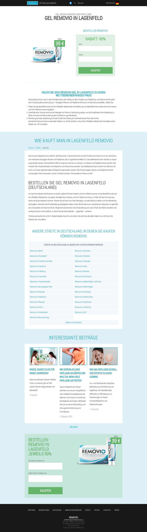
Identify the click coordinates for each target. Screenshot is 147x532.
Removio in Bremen (82, 271)
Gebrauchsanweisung (73, 510)
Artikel (97, 510)
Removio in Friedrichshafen (40, 281)
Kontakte (107, 510)
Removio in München (83, 250)
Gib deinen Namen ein (36, 461)
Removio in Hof (80, 312)
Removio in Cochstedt (38, 276)
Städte (87, 510)
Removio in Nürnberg (83, 291)
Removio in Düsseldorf (38, 256)
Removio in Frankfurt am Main (41, 261)
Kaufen (95, 70)
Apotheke (31, 510)
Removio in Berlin (36, 250)
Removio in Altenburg (83, 307)
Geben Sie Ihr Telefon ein (37, 473)
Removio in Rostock (37, 302)
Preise (116, 510)
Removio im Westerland (39, 312)
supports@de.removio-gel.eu (73, 520)
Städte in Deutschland (73, 322)
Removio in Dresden (82, 256)
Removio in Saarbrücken (84, 296)
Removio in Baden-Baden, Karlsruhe (88, 281)
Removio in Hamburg (38, 271)
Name (80, 44)
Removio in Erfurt (36, 307)
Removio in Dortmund (83, 276)
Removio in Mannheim (83, 302)
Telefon (80, 55)
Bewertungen (44, 510)
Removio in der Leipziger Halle (41, 286)
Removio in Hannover (38, 266)
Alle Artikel (73, 426)
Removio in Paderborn (38, 296)
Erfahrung (57, 510)
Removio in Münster (37, 291)
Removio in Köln (81, 266)
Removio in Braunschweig (39, 317)
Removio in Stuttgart (82, 261)
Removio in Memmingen (84, 286)
